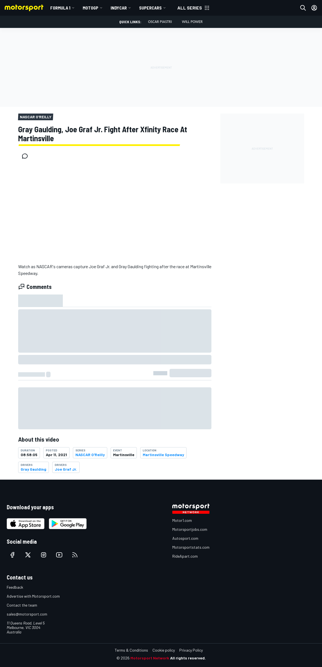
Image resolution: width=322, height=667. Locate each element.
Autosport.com (185, 538)
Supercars (150, 7)
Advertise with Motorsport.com (33, 596)
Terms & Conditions (131, 650)
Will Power (192, 21)
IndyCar (119, 7)
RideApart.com (185, 556)
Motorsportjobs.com (189, 529)
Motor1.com (182, 520)
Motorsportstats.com (190, 547)
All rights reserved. (188, 658)
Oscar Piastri (160, 21)
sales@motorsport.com (27, 614)
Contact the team (22, 605)
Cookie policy (163, 650)
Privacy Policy (191, 650)
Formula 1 (60, 7)
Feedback (15, 587)
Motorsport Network (149, 658)
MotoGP (90, 7)
